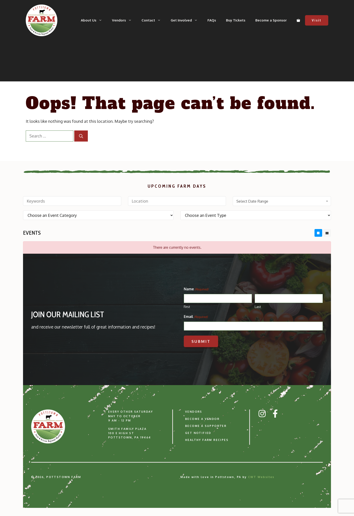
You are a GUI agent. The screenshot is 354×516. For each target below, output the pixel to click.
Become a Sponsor (271, 20)
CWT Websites (261, 477)
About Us (94, 20)
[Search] (81, 136)
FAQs (211, 20)
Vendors (124, 20)
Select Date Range (282, 201)
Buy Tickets (235, 20)
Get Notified (198, 433)
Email (196, 316)
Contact (154, 20)
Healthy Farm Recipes (206, 440)
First (187, 307)
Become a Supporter (205, 426)
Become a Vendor (202, 419)
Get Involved (187, 20)
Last (258, 307)
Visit (316, 20)
